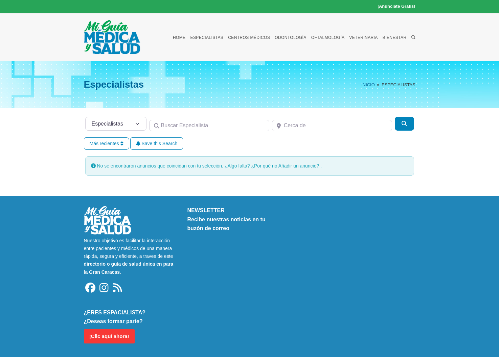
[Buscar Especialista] (209, 125)
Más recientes (106, 143)
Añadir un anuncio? (299, 166)
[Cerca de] (332, 125)
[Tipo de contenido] (116, 123)
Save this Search (156, 143)
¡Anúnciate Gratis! (396, 6)
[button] (413, 37)
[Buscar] (404, 123)
